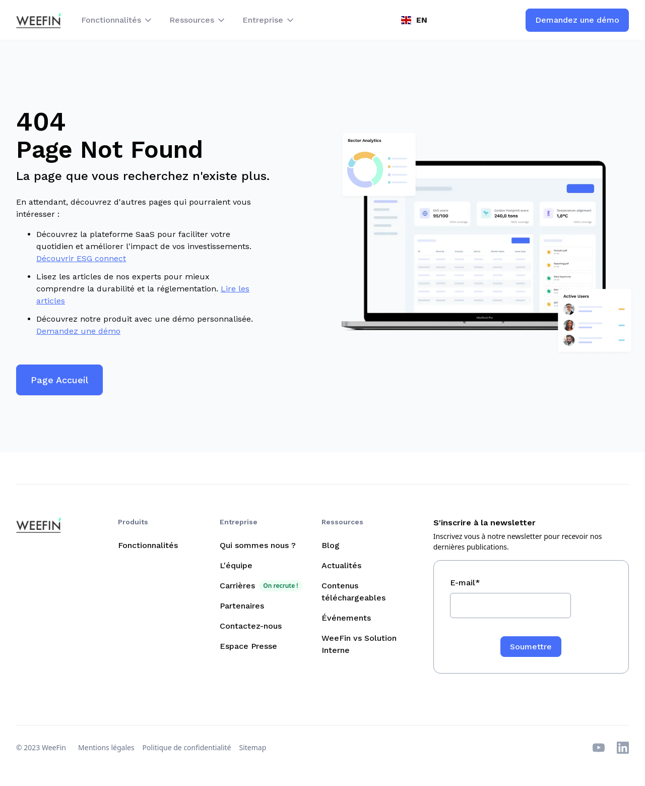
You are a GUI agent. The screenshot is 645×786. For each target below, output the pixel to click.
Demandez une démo (78, 331)
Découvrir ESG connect (81, 258)
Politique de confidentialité (187, 747)
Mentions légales (106, 747)
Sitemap (253, 747)
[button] (117, 20)
